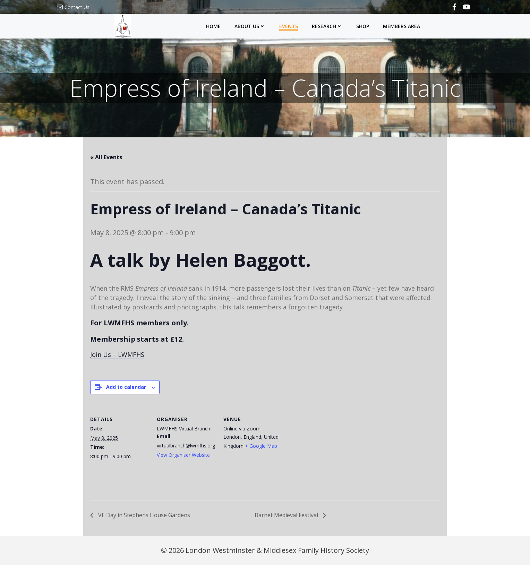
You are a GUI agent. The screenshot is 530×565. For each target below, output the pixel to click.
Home (213, 26)
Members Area (401, 26)
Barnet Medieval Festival (287, 515)
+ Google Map (261, 446)
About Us (249, 26)
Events (288, 26)
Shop (362, 26)
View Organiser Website (183, 455)
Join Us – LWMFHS (117, 354)
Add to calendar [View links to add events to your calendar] (126, 387)
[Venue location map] (326, 453)
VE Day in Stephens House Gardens (143, 515)
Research (327, 26)
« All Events (106, 157)
